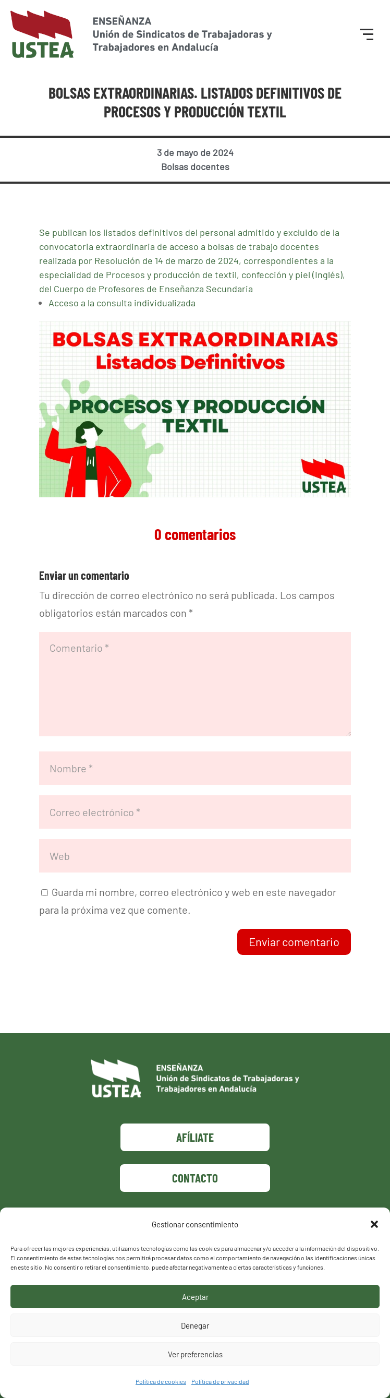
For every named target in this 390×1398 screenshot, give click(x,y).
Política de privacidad (220, 1381)
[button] (374, 1224)
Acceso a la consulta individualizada (122, 302)
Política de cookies (161, 1381)
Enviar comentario (294, 941)
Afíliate (195, 1137)
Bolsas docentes (195, 166)
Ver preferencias (195, 1354)
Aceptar (195, 1296)
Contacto (195, 1177)
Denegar (195, 1325)
